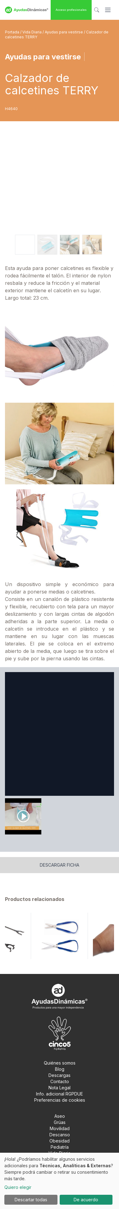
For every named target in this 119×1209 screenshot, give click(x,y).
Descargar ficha (59, 865)
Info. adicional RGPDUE (59, 1093)
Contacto (59, 1081)
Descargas (59, 1075)
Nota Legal (59, 1087)
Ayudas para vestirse (64, 32)
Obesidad (59, 1140)
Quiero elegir (17, 1187)
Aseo (59, 1116)
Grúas (60, 1122)
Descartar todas (31, 1199)
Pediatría (60, 1147)
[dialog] (59, 1181)
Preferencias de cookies (59, 1100)
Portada (12, 32)
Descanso (59, 1134)
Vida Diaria (32, 32)
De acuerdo (86, 1199)
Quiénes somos (60, 1062)
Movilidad (60, 1128)
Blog (59, 1069)
